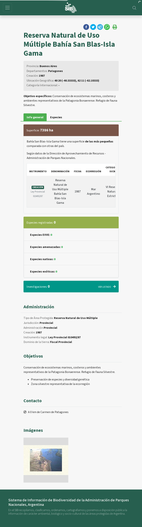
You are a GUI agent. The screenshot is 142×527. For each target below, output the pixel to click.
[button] (86, 27)
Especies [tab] (56, 117)
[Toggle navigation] (7, 7)
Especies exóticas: (43, 271)
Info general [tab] (35, 117)
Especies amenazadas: (46, 247)
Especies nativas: (42, 259)
